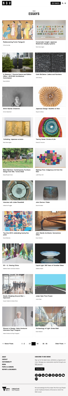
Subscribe (39, 369)
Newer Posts (8, 344)
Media (4, 364)
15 (37, 344)
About (4, 357)
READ (34, 11)
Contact (5, 359)
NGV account (38, 364)
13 (29, 344)
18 (43, 344)
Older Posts (60, 344)
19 (46, 344)
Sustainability (7, 362)
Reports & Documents (9, 369)
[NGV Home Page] (6, 3)
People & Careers (8, 367)
